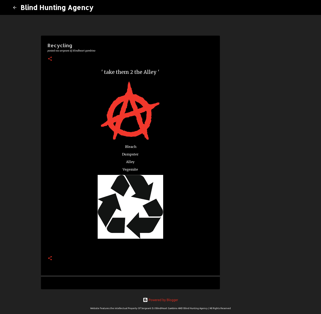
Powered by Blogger (160, 300)
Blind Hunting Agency (56, 7)
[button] (49, 59)
